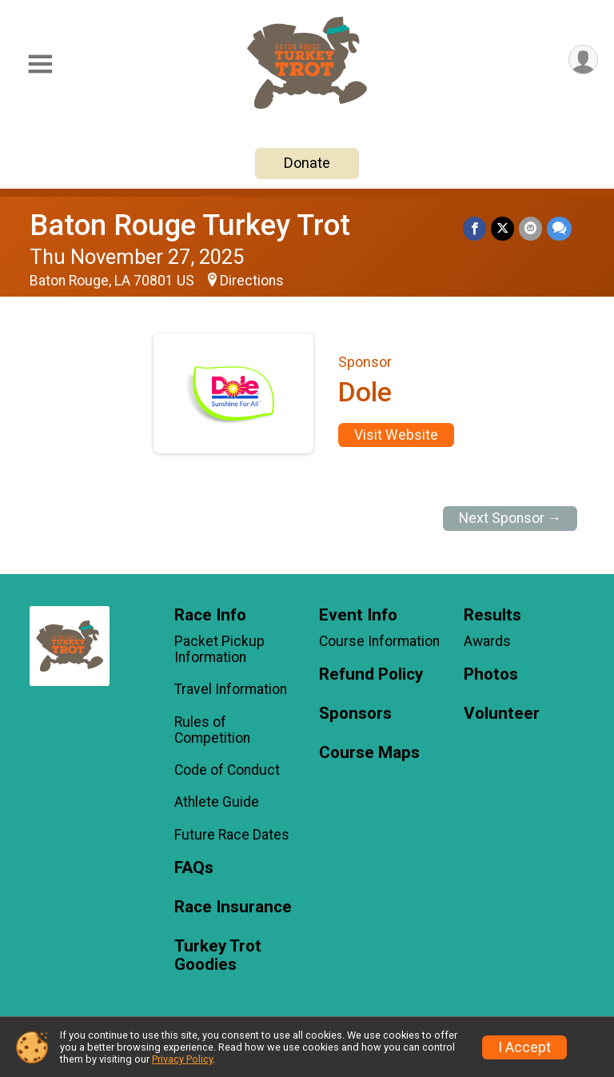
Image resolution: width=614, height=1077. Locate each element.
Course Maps (369, 753)
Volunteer (502, 713)
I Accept (524, 1047)
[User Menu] (583, 59)
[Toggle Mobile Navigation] (40, 64)
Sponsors (355, 713)
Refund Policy (371, 674)
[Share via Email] (530, 228)
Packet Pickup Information (219, 649)
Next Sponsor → (510, 518)
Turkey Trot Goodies (217, 956)
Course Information (379, 641)
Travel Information (230, 689)
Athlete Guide (216, 802)
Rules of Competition (212, 730)
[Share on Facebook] (474, 228)
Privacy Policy (182, 1059)
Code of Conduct (227, 770)
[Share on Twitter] (502, 228)
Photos (491, 674)
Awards (487, 641)
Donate (307, 162)
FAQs (193, 868)
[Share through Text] (559, 228)
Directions (252, 281)
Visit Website (396, 435)
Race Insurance (233, 907)
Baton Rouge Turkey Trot (190, 225)
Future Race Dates (231, 835)
